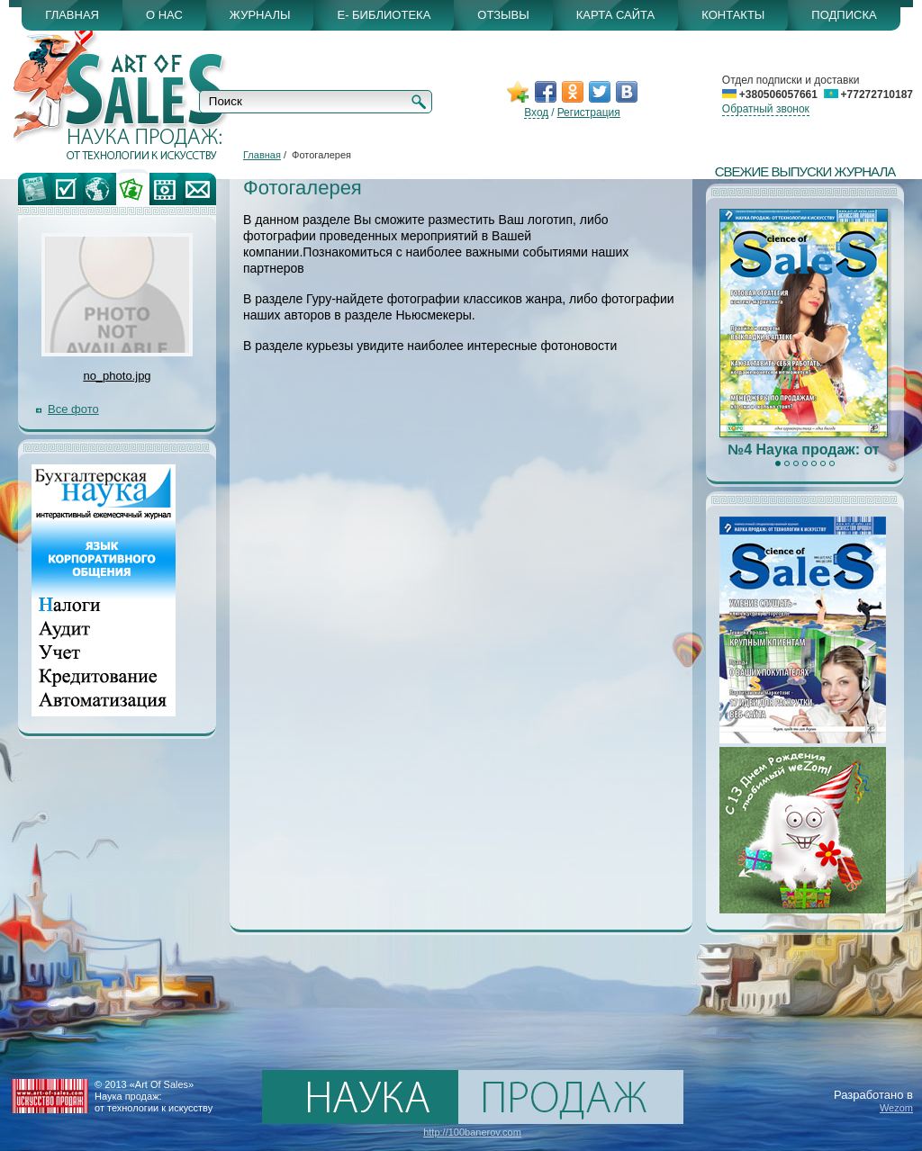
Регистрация (588, 112)
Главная (262, 154)
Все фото (73, 409)
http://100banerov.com (472, 1132)
